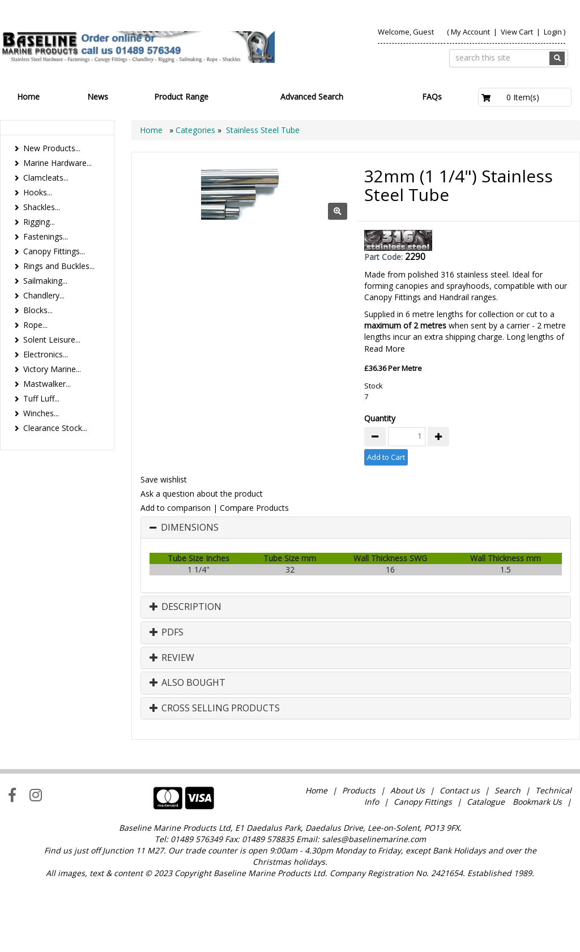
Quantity (379, 485)
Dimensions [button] (190, 595)
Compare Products (254, 575)
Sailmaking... (45, 280)
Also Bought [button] (187, 750)
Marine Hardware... (57, 162)
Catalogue (486, 869)
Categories (197, 130)
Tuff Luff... (41, 398)
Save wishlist (163, 546)
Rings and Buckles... (59, 266)
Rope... (35, 324)
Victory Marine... (52, 369)
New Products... (51, 148)
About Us (407, 857)
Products (359, 857)
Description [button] (185, 674)
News (97, 96)
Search (508, 857)
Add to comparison (175, 575)
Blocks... (38, 310)
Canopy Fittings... (54, 251)
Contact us (460, 857)
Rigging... (39, 221)
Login (553, 32)
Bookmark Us (537, 869)
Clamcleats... (46, 177)
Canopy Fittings (423, 869)
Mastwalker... (47, 383)
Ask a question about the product (201, 561)
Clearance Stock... (55, 427)
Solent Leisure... (51, 339)
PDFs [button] (167, 700)
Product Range (181, 96)
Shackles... (41, 207)
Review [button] (172, 725)
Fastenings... (45, 236)
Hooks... (37, 192)
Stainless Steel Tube (263, 130)
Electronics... (45, 354)
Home (28, 96)
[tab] (355, 595)
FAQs (432, 96)
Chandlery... (44, 295)
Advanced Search (311, 96)
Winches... (41, 413)
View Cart (518, 32)
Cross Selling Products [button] (215, 776)
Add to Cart (386, 524)
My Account (470, 32)
